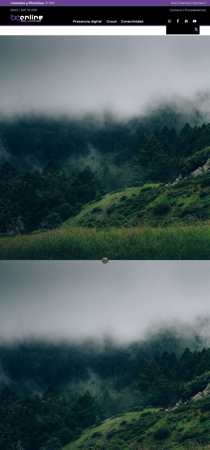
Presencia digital (87, 21)
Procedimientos (195, 10)
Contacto (176, 10)
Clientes (184, 3)
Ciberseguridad (124, 28)
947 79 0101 (29, 10)
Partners (198, 3)
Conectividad (132, 21)
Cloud (111, 21)
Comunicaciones (93, 28)
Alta (174, 3)
